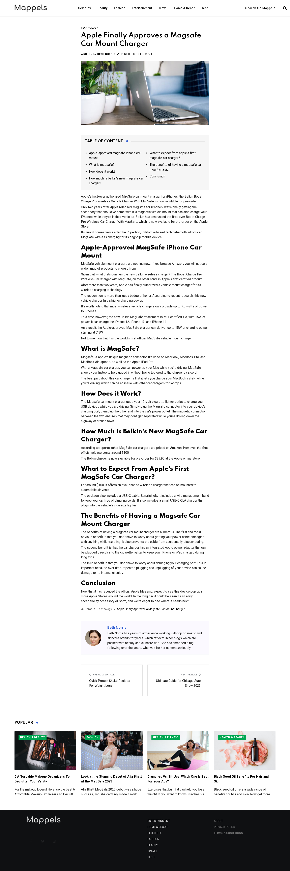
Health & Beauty (32, 737)
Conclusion (157, 176)
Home (86, 609)
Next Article (191, 674)
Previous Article (102, 674)
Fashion (119, 8)
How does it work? (102, 171)
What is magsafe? (101, 165)
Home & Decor (184, 8)
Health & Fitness (166, 737)
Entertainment (142, 8)
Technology (89, 27)
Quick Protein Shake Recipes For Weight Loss (109, 683)
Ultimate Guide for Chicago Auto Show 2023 (178, 683)
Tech (204, 8)
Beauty (102, 8)
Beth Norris (106, 54)
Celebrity (84, 8)
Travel (163, 8)
